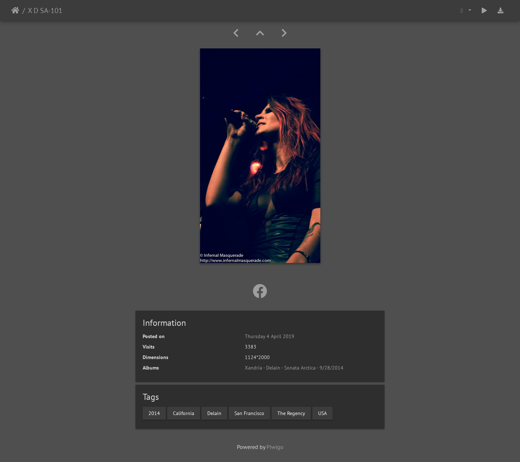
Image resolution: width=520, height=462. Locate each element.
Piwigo (274, 446)
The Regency (291, 413)
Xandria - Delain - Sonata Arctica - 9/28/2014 (294, 367)
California (183, 413)
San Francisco (249, 413)
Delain (214, 413)
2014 (154, 413)
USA (322, 413)
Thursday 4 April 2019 (269, 336)
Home (15, 10)
